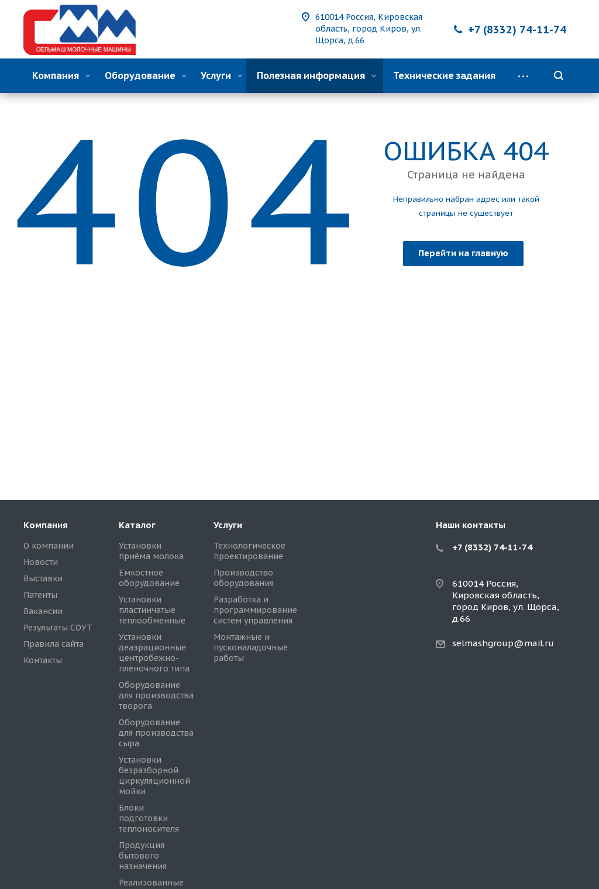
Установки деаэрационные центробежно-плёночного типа (154, 653)
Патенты (40, 595)
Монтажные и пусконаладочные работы (251, 647)
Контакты (42, 660)
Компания (61, 75)
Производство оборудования (244, 577)
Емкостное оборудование (149, 577)
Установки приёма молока (151, 550)
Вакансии (43, 611)
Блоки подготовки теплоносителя (149, 818)
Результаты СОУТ (57, 627)
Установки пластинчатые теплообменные (152, 610)
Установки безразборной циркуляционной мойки (154, 775)
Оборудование (146, 75)
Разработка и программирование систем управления (255, 610)
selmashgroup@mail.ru (503, 643)
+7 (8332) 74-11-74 (517, 29)
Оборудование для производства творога (156, 695)
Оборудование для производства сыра (156, 733)
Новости (40, 562)
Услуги (221, 75)
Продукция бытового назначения (143, 855)
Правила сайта (53, 644)
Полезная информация (316, 75)
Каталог (137, 524)
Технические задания (444, 75)
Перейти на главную (463, 253)
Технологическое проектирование (249, 550)
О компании (48, 545)
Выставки (43, 578)
